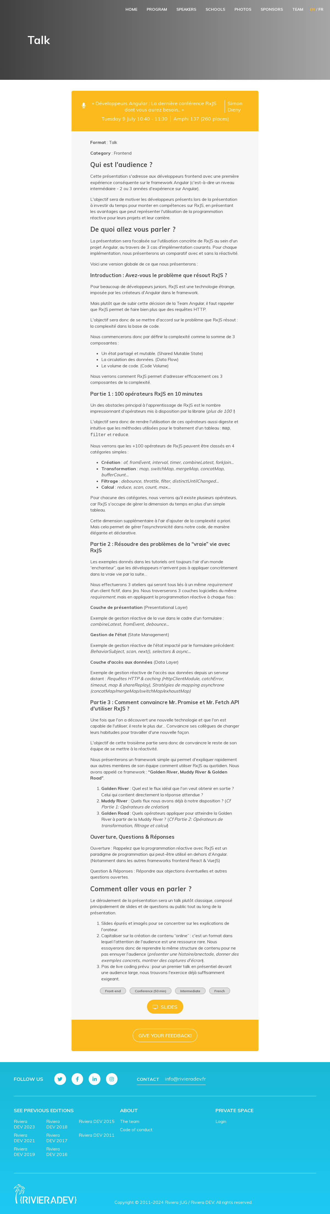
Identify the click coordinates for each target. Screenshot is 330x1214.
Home (131, 9)
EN (312, 9)
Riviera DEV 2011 (96, 1133)
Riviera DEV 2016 (56, 1149)
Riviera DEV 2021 (24, 1135)
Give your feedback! (165, 1034)
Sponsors (272, 9)
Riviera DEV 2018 (56, 1122)
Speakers (186, 9)
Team (297, 9)
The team (129, 1119)
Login (221, 1119)
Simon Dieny (235, 106)
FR (320, 9)
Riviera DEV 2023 (24, 1122)
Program (157, 9)
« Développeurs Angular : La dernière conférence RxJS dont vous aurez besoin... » (154, 106)
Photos (242, 9)
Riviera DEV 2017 (56, 1135)
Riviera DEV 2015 (96, 1119)
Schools (215, 9)
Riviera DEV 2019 (24, 1149)
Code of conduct (136, 1127)
